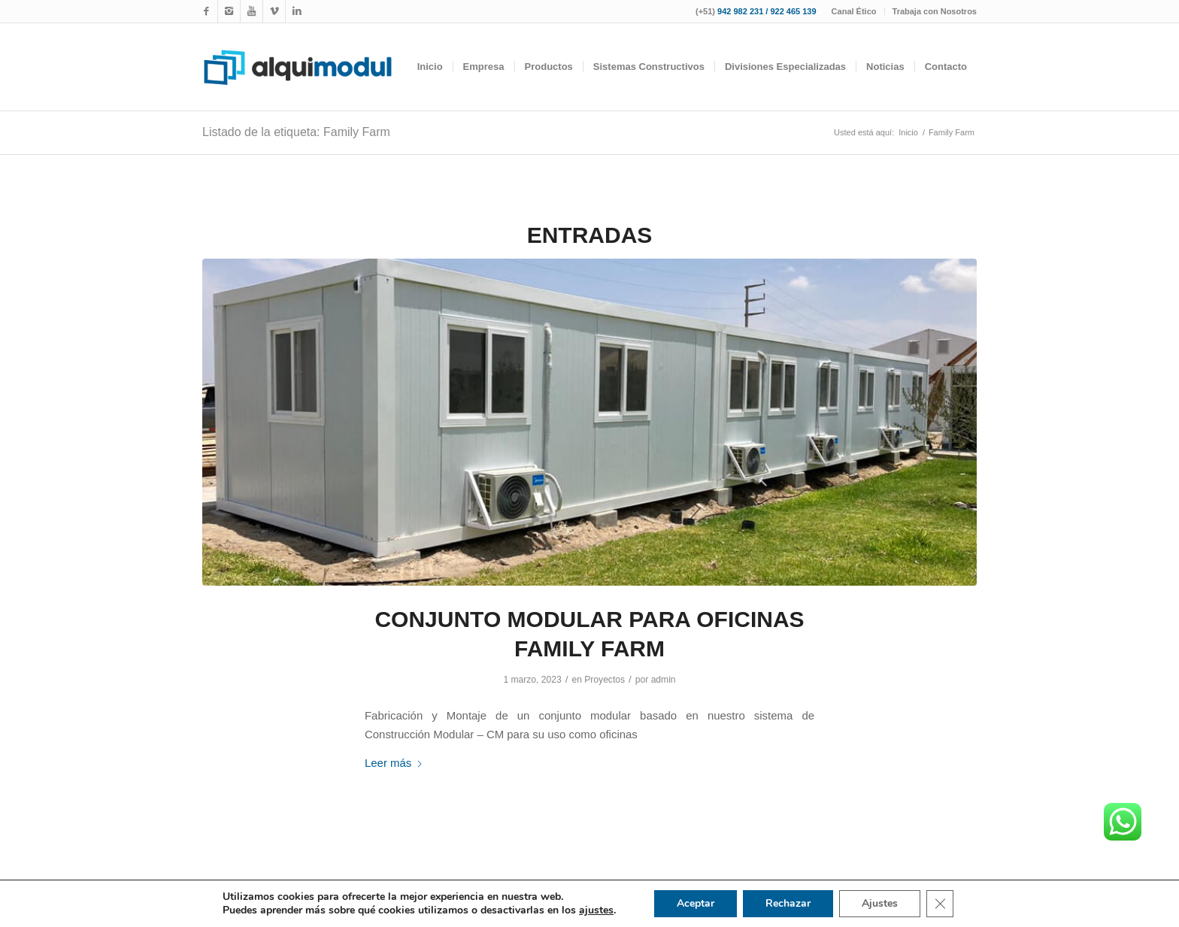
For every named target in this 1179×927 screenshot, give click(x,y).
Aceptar (695, 903)
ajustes (596, 910)
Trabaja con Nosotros (935, 11)
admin (663, 679)
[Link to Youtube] (251, 11)
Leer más (394, 762)
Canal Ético (854, 11)
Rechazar (788, 903)
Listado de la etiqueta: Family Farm (296, 132)
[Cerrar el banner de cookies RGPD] (939, 903)
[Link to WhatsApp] (274, 11)
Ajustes (880, 903)
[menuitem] (854, 11)
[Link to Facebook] (206, 11)
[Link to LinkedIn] (297, 11)
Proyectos (604, 679)
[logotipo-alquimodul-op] (297, 67)
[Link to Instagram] (229, 11)
